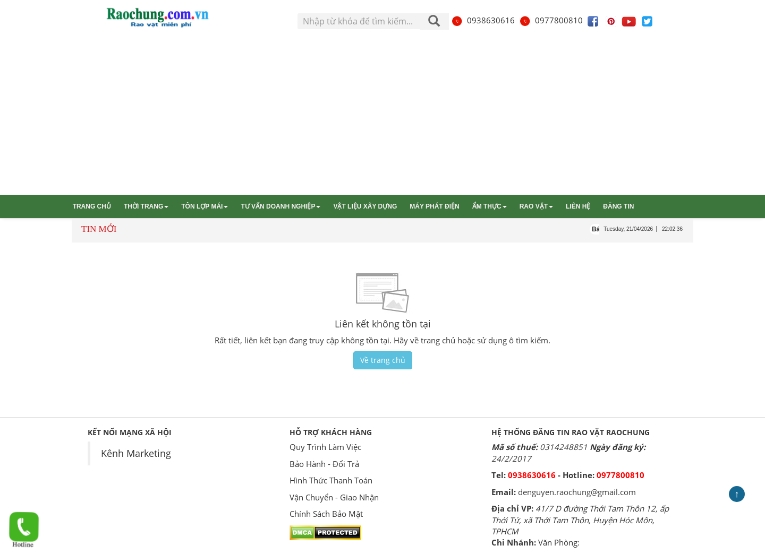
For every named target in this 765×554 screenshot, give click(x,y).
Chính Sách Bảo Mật (326, 513)
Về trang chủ (382, 360)
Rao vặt (536, 206)
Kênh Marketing (136, 453)
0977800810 (551, 20)
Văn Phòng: (559, 542)
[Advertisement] (382, 115)
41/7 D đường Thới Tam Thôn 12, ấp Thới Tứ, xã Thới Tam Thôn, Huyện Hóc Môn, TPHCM (580, 519)
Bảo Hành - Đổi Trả (324, 463)
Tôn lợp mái (204, 206)
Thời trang (146, 206)
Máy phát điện (434, 206)
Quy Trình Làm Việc (325, 447)
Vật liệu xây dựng (365, 206)
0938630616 (483, 20)
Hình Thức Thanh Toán (331, 480)
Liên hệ (578, 206)
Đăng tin (618, 206)
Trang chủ (92, 206)
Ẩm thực (489, 206)
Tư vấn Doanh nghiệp (280, 206)
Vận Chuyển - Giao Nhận (334, 497)
